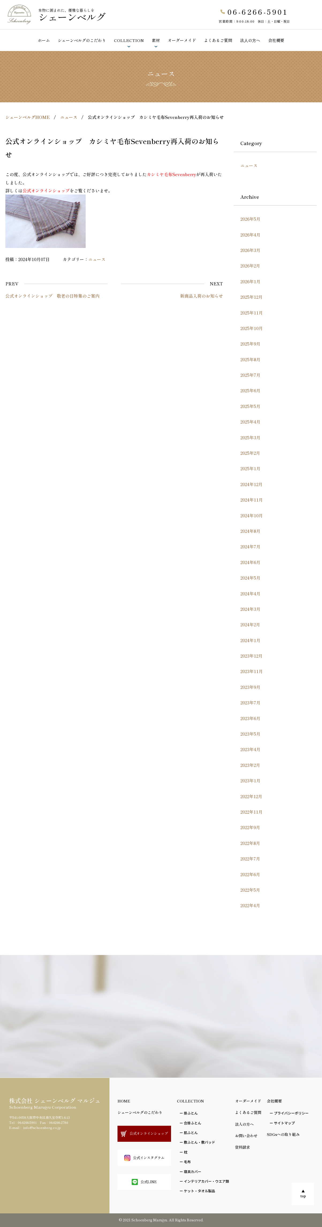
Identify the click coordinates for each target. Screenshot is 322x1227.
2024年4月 (250, 593)
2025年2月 (250, 453)
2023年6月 (250, 718)
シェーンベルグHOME (27, 117)
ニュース (68, 117)
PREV (11, 283)
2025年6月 (250, 390)
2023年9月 (250, 687)
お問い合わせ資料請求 (301, 85)
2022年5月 (250, 890)
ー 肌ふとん (189, 1132)
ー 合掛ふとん (190, 1122)
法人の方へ (244, 1124)
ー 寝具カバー (190, 1171)
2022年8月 (250, 843)
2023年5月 (250, 734)
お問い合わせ (246, 1135)
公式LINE (144, 1182)
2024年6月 (250, 562)
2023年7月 (250, 702)
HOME (124, 1101)
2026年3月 (250, 250)
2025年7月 (250, 375)
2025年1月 (250, 468)
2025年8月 (250, 359)
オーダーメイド (182, 40)
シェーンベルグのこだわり (82, 40)
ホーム (44, 40)
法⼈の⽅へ (250, 40)
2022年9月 (250, 827)
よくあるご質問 (218, 40)
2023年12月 (251, 656)
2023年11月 (251, 671)
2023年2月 (250, 765)
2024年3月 (250, 609)
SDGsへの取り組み (283, 1134)
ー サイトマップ (282, 1122)
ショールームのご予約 (301, 53)
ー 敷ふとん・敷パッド (197, 1142)
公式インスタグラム (144, 1158)
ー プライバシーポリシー (289, 1113)
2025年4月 (250, 421)
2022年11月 (251, 812)
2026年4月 (250, 234)
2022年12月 (251, 796)
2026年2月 (250, 265)
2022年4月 (250, 905)
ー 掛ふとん (189, 1113)
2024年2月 (250, 624)
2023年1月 (250, 780)
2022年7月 (250, 858)
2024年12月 (251, 484)
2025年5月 (250, 406)
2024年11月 (251, 499)
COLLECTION (129, 40)
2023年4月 (250, 749)
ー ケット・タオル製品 (197, 1190)
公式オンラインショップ (301, 21)
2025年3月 (250, 437)
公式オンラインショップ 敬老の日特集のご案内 (52, 296)
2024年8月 (250, 531)
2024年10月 (251, 515)
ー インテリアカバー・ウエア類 (204, 1181)
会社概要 (276, 40)
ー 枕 (183, 1152)
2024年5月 (250, 577)
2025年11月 (251, 312)
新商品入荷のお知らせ (201, 296)
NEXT (216, 283)
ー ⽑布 (185, 1161)
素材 (156, 40)
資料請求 (242, 1147)
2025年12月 (251, 297)
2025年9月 (250, 343)
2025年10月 (251, 328)
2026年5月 (250, 219)
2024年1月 (250, 640)
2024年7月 (250, 546)
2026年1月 (250, 281)
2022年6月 (250, 874)
